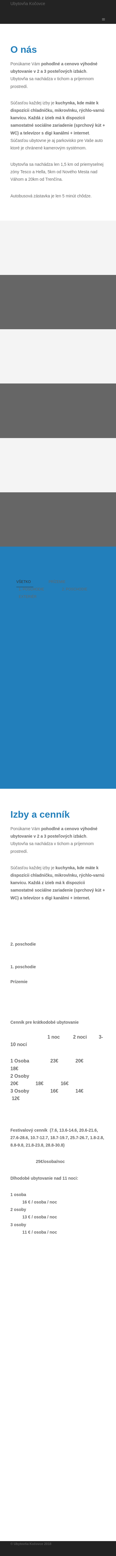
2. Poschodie (74, 589)
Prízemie (57, 582)
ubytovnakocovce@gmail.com (52, 1516)
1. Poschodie (31, 589)
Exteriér (28, 597)
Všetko (23, 582)
